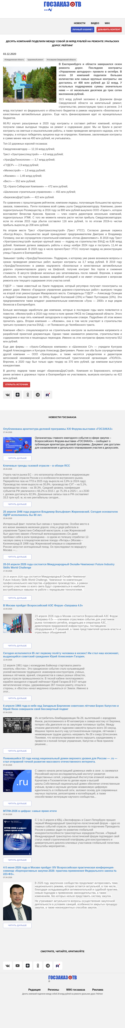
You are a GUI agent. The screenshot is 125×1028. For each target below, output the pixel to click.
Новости (79, 23)
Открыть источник (16, 384)
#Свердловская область (14, 60)
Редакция (34, 989)
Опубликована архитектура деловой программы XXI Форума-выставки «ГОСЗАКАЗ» (58, 429)
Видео (95, 23)
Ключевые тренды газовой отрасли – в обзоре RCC (36, 465)
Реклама (97, 989)
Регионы (53, 989)
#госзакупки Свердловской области (61, 60)
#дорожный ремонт (35, 60)
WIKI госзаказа (75, 989)
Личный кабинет (82, 29)
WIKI (107, 23)
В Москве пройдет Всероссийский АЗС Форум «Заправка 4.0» (43, 605)
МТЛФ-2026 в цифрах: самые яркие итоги (30, 811)
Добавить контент (109, 29)
